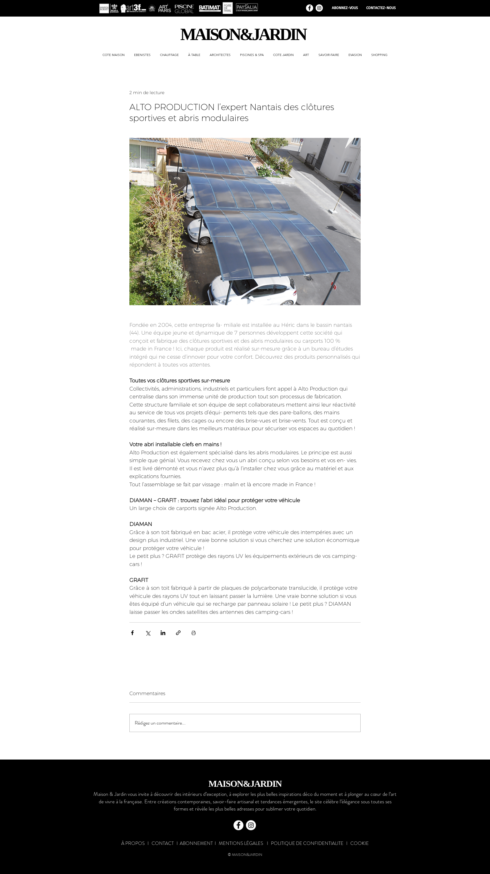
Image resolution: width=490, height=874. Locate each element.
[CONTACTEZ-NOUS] (381, 8)
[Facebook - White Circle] (309, 8)
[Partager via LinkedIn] (163, 633)
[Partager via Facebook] (132, 633)
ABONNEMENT (196, 843)
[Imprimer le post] (194, 633)
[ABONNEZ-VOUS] (345, 7)
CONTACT (163, 843)
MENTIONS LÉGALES (241, 843)
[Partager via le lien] (178, 633)
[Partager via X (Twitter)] (148, 633)
